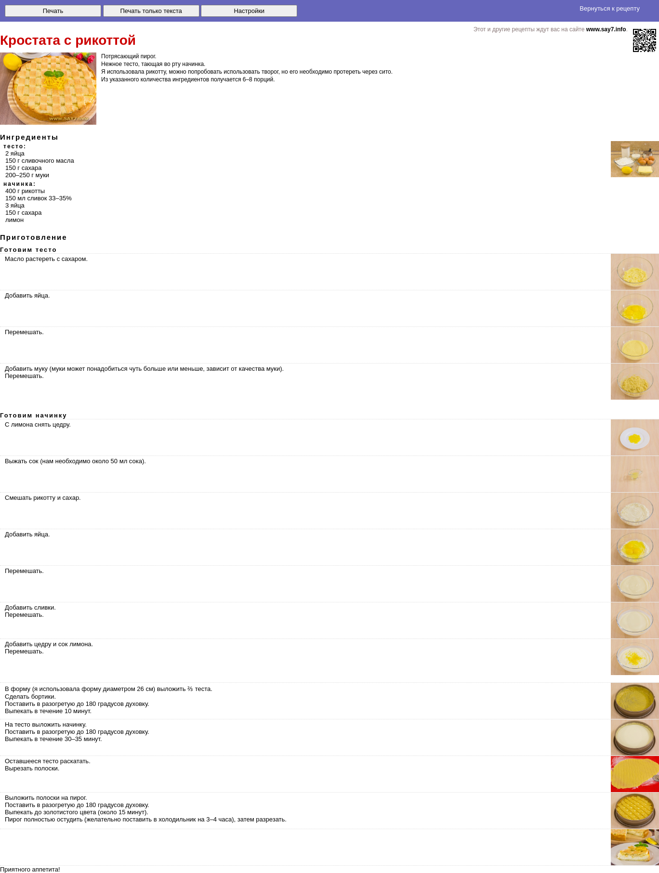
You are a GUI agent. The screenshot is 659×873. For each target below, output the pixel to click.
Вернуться (610, 8)
